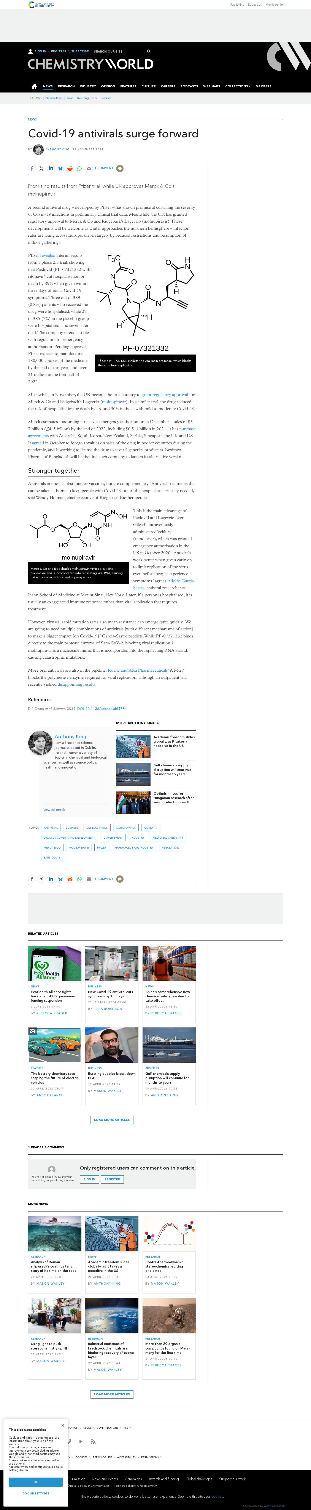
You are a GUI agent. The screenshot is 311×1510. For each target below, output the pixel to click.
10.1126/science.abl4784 (106, 709)
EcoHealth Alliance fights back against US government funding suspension (54, 996)
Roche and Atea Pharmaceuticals (138, 670)
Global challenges (199, 1479)
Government (113, 837)
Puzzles (106, 98)
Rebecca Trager (51, 1013)
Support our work (232, 1479)
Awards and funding (164, 1479)
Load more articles (112, 1120)
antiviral (51, 827)
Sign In (40, 51)
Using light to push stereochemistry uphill (49, 1346)
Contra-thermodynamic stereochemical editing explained (164, 1266)
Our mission (76, 1479)
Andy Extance (49, 1095)
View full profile (54, 810)
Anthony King (57, 149)
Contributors (107, 1427)
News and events (105, 1479)
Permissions (150, 1457)
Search (149, 51)
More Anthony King (136, 723)
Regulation (170, 847)
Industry (137, 837)
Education (255, 4)
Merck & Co (52, 847)
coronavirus (126, 827)
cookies (217, 1496)
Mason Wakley (108, 1091)
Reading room (87, 98)
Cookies (81, 1457)
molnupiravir (114, 401)
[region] (35, 1463)
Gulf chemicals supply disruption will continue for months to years (172, 769)
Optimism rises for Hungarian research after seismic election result (174, 797)
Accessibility (126, 1457)
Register (59, 51)
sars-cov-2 (52, 857)
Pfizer (101, 847)
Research (38, 1256)
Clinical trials (97, 827)
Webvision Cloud (274, 1505)
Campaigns (133, 1479)
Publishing (237, 4)
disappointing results (76, 684)
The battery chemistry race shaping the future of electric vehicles (54, 1078)
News (32, 119)
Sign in (89, 1179)
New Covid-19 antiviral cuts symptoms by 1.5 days (110, 994)
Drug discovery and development (69, 837)
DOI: (81, 709)
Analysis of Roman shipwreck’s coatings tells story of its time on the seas (53, 1266)
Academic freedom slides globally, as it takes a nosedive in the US (174, 741)
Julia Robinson (108, 1009)
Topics (72, 1427)
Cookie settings (35, 1493)
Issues (87, 1427)
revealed (47, 255)
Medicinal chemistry (168, 837)
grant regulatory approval (165, 394)
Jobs (70, 98)
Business (72, 827)
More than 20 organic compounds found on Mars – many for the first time (167, 1348)
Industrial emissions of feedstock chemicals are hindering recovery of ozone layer (111, 1350)
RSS (126, 1427)
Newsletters (54, 98)
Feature (37, 1068)
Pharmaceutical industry (134, 847)
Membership (274, 4)
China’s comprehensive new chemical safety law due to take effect (167, 996)
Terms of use (102, 1457)
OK (36, 1482)
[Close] (63, 1425)
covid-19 (150, 827)
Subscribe (80, 51)
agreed (38, 442)
